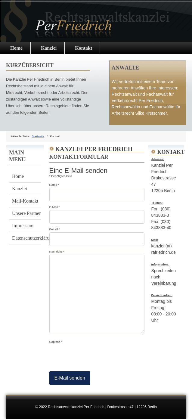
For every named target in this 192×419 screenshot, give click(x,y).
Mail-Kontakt (25, 200)
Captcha (56, 341)
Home (18, 176)
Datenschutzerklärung (26, 238)
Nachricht (56, 251)
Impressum (22, 225)
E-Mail (54, 207)
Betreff (54, 229)
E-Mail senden (69, 377)
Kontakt (83, 48)
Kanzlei (49, 48)
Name (54, 184)
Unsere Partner (26, 213)
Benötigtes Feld (60, 176)
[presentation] (95, 356)
